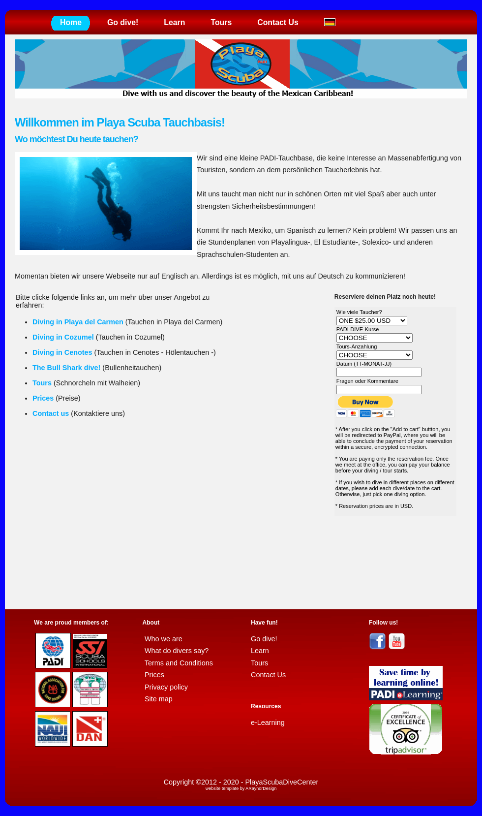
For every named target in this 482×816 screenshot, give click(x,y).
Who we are (163, 639)
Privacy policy (166, 687)
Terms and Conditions (179, 663)
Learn (174, 22)
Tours (221, 22)
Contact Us (278, 22)
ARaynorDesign (260, 788)
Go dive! (122, 22)
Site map (159, 699)
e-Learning (268, 722)
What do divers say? (177, 651)
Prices (154, 675)
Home (71, 22)
